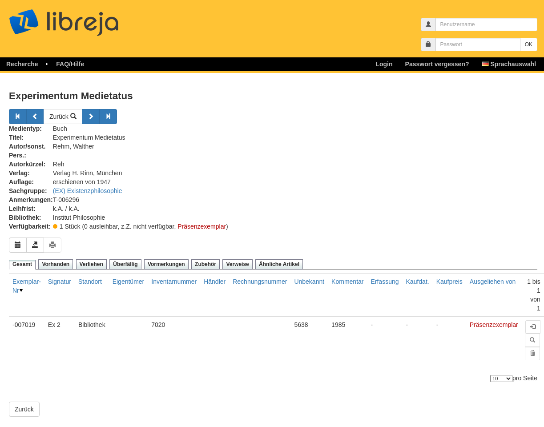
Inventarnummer (174, 281)
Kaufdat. (417, 281)
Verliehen (91, 264)
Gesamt (22, 264)
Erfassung (385, 281)
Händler (215, 281)
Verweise (237, 264)
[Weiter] (91, 116)
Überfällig (125, 264)
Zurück (63, 116)
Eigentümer (129, 281)
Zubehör (205, 264)
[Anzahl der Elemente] (501, 378)
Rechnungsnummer (260, 281)
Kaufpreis (449, 281)
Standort (90, 281)
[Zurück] (18, 116)
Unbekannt (309, 281)
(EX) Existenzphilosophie (87, 190)
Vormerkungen (166, 264)
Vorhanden (55, 264)
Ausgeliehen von (493, 281)
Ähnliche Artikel (279, 264)
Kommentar (347, 281)
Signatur (59, 281)
